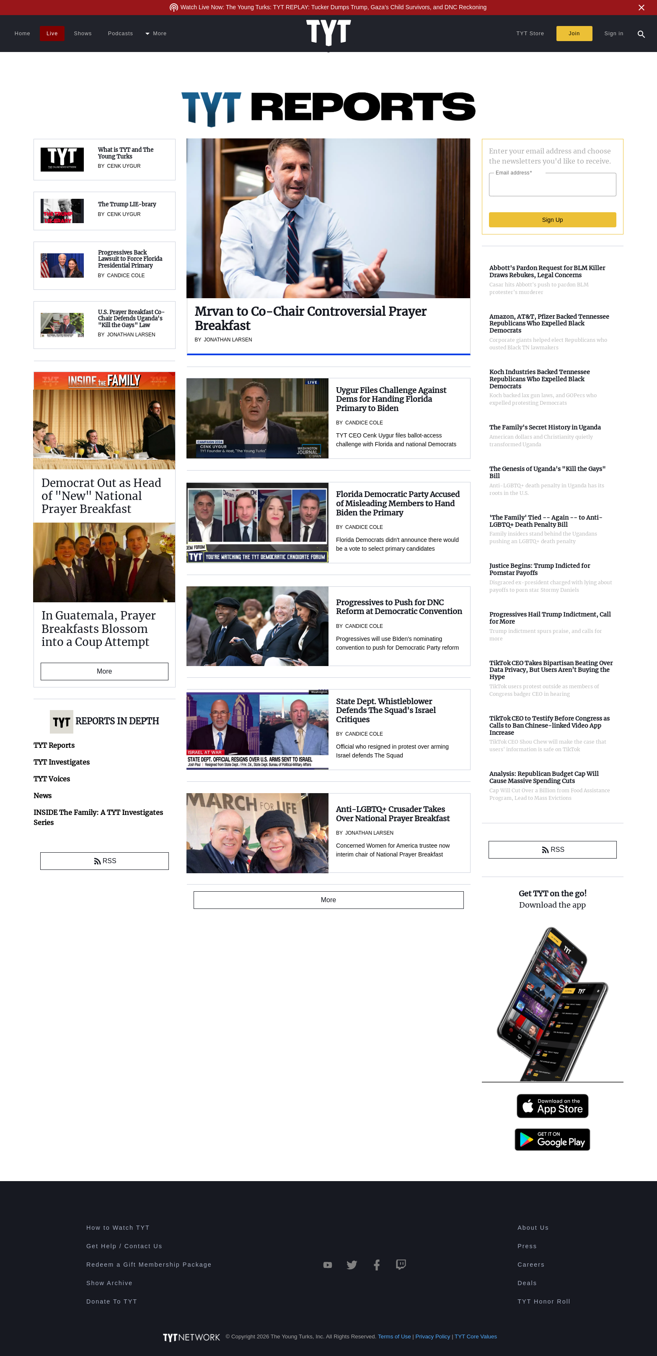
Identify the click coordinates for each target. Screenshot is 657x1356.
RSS (104, 861)
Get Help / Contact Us (124, 1246)
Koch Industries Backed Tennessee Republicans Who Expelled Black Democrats (539, 379)
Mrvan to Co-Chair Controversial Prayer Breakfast (311, 318)
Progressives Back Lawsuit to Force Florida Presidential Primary (130, 259)
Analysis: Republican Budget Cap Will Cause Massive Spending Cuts (544, 777)
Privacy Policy (433, 1336)
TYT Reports (54, 745)
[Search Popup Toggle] (641, 33)
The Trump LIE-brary (127, 204)
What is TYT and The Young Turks (125, 153)
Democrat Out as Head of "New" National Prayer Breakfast (101, 496)
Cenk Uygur (124, 166)
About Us (533, 1227)
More (104, 671)
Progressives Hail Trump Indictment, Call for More (550, 618)
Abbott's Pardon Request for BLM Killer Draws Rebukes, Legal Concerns (547, 271)
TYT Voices (52, 779)
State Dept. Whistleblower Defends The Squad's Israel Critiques (386, 710)
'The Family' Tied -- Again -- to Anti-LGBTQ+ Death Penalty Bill (546, 521)
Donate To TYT (111, 1301)
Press (527, 1246)
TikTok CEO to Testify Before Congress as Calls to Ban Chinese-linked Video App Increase (549, 726)
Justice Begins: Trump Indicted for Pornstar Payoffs (539, 569)
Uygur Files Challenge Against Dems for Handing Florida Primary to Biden (391, 399)
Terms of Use (394, 1336)
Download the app (552, 905)
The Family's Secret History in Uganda (545, 427)
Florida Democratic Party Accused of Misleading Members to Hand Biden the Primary (398, 503)
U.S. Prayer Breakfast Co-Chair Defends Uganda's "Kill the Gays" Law (131, 319)
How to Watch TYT (118, 1227)
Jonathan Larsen (131, 335)
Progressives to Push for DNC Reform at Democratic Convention (399, 607)
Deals (527, 1283)
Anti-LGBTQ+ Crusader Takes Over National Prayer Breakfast (393, 813)
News (43, 795)
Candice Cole (126, 275)
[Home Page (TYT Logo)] (328, 33)
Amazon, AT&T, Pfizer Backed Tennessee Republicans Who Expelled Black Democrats (549, 324)
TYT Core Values (476, 1336)
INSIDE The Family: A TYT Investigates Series (99, 381)
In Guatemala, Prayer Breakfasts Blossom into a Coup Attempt (98, 628)
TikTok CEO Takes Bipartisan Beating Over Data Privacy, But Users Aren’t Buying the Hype (551, 670)
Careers (531, 1264)
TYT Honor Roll (544, 1301)
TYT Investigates (62, 762)
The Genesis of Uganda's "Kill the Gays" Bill (547, 472)
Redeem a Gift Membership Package (149, 1264)
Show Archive (109, 1283)
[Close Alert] (641, 7)
